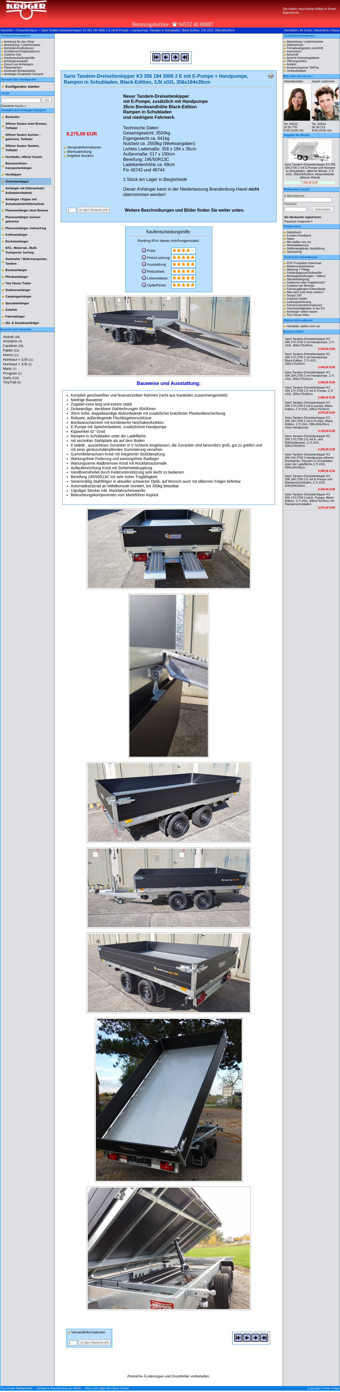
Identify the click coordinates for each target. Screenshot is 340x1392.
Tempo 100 (294, 295)
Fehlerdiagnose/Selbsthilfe (304, 272)
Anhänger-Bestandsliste (19, 70)
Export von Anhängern (18, 64)
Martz (9, 369)
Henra (11, 355)
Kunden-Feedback (299, 235)
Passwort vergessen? (298, 221)
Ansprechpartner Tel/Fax (303, 67)
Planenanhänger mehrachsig (25, 228)
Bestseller (12, 117)
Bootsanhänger (16, 270)
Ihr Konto (306, 30)
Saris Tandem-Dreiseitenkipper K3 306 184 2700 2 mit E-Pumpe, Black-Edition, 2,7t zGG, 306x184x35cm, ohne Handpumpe (309, 422)
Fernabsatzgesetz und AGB (305, 48)
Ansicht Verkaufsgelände (303, 57)
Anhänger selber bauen (302, 311)
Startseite (7, 30)
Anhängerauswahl (16, 61)
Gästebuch (294, 232)
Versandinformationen (82, 147)
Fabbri (11, 350)
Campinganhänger (18, 296)
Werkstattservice (298, 245)
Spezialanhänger (17, 303)
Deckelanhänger (16, 241)
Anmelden (291, 30)
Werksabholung (78, 152)
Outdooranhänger (18, 290)
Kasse (335, 30)
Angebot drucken (78, 156)
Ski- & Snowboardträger (22, 323)
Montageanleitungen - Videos (306, 276)
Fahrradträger (15, 316)
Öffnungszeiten (297, 61)
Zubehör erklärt (297, 298)
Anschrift (292, 54)
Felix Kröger (332, 1388)
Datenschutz (295, 44)
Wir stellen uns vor (299, 242)
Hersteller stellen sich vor (303, 326)
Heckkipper (13, 174)
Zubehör (11, 309)
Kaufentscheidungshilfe (19, 57)
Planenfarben (13, 67)
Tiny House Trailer (18, 283)
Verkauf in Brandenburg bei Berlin (58, 1388)
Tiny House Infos (298, 314)
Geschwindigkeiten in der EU (306, 308)
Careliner (13, 346)
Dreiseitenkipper (27, 30)
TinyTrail (12, 382)
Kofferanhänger (16, 234)
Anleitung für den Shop (19, 41)
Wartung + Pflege (298, 269)
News (290, 238)
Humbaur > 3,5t (17, 364)
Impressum (294, 51)
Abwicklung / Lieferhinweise (22, 44)
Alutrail (11, 337)
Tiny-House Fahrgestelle (16, 1388)
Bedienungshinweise (300, 266)
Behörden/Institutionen (19, 48)
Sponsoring (294, 251)
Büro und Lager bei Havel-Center (107, 1388)
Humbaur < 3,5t (18, 359)
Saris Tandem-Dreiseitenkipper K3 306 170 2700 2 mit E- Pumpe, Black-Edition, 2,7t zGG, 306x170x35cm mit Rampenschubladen (309, 499)
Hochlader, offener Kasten (23, 156)
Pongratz (12, 373)
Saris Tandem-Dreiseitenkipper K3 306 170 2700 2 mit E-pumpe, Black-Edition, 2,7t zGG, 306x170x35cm (309, 406)
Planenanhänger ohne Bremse (26, 210)
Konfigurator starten (22, 87)
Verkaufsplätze (296, 70)
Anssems (12, 341)
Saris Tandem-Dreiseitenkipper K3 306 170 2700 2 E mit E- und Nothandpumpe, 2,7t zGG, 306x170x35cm (307, 440)
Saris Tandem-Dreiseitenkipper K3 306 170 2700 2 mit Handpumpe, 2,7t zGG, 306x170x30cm (309, 342)
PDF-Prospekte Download (304, 263)
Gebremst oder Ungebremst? (306, 282)
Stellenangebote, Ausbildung (305, 248)
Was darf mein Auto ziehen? (305, 292)
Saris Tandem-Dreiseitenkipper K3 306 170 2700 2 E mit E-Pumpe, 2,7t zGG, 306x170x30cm (309, 391)
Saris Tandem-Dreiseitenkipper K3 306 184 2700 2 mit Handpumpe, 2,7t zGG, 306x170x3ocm (309, 375)
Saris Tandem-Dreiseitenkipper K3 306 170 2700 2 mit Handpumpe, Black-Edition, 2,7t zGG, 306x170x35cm (307, 358)
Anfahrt (291, 64)
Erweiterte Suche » (13, 105)
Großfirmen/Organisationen (22, 51)
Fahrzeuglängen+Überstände (306, 288)
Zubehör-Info (12, 54)
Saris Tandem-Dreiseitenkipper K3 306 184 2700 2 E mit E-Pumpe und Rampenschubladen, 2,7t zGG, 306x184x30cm (308, 480)
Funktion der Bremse (300, 285)
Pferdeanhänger (16, 276)
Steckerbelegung (298, 279)
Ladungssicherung (299, 301)
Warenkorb (321, 30)
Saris (11, 378)
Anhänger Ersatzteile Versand (23, 74)
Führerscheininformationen (304, 305)
